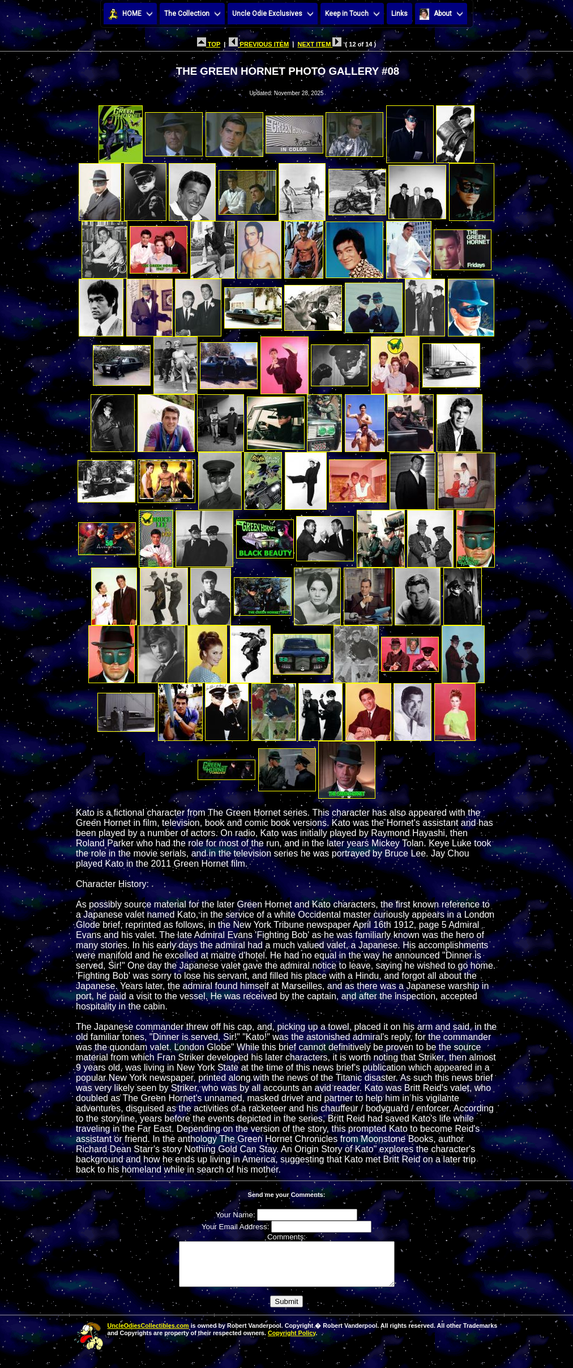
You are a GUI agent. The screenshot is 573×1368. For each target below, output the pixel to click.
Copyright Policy (291, 1341)
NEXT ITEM (319, 44)
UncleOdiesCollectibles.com (148, 1334)
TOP (208, 44)
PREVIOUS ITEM (259, 44)
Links (399, 14)
